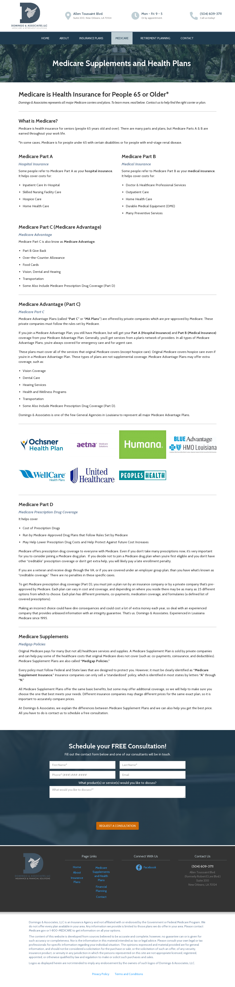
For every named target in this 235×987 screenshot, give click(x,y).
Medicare (121, 38)
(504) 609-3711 (211, 14)
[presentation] (80, 808)
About (64, 38)
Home (45, 38)
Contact (187, 38)
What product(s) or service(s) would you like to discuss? (117, 783)
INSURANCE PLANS (91, 38)
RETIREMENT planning (155, 38)
